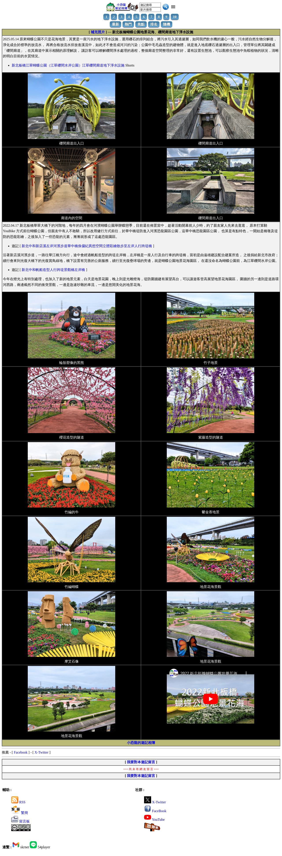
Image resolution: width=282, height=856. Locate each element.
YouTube (154, 819)
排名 (153, 24)
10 (174, 17)
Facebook (21, 752)
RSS (18, 802)
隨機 (166, 24)
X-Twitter (41, 752)
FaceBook (155, 811)
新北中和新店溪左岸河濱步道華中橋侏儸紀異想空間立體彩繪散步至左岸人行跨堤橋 (87, 246)
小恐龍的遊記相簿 (141, 743)
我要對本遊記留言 (141, 762)
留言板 (20, 821)
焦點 (141, 24)
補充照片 (98, 32)
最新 (115, 24)
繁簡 (19, 813)
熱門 (128, 24)
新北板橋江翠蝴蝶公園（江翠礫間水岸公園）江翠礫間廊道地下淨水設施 (68, 65)
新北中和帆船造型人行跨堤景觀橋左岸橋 (53, 270)
